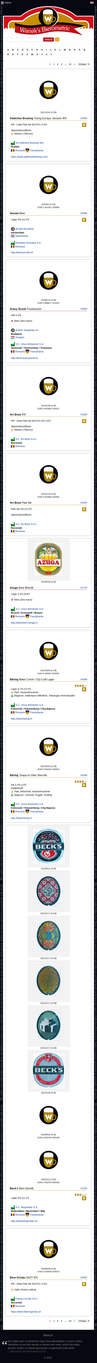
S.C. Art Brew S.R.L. (26, 439)
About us (48, 1335)
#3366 (83, 213)
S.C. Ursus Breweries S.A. (30, 344)
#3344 (83, 118)
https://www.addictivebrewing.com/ (29, 156)
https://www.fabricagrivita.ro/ (26, 1311)
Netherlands (21, 236)
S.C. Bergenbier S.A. (27, 1207)
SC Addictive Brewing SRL (30, 142)
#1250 (83, 1188)
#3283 (83, 414)
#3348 (83, 775)
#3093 (83, 309)
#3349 (83, 679)
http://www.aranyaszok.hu (24, 358)
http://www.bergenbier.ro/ (24, 1221)
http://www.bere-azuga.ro (24, 622)
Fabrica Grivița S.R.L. (27, 1298)
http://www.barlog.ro (21, 718)
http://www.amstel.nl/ (22, 252)
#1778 (83, 587)
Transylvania (36, 150)
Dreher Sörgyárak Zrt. (27, 330)
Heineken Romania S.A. (28, 242)
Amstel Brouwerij (25, 228)
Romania (20, 150)
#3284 (83, 502)
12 (70, 64)
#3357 (83, 1277)
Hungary (19, 337)
